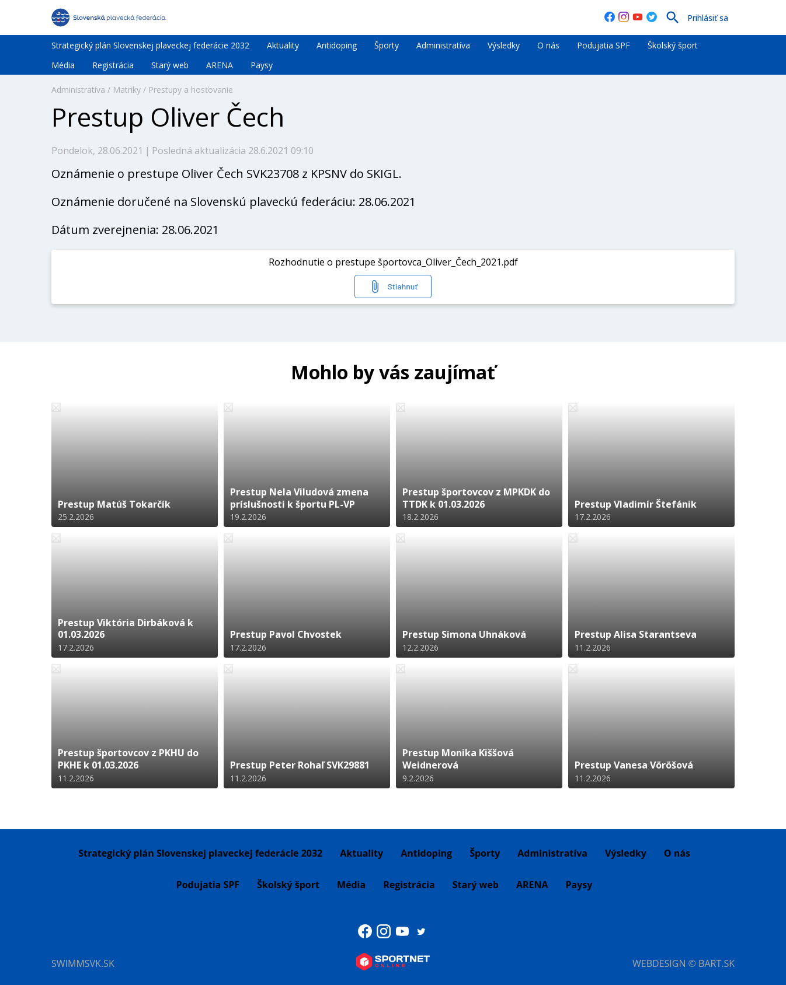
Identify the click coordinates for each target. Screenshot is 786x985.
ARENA (219, 65)
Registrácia (113, 65)
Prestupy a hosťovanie (190, 89)
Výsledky (504, 45)
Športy (386, 45)
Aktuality (283, 45)
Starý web (170, 65)
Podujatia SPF (603, 45)
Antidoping (337, 45)
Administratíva (443, 45)
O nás (548, 45)
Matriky (127, 89)
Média (63, 65)
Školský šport (673, 45)
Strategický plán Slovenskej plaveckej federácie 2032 (150, 45)
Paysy (262, 65)
